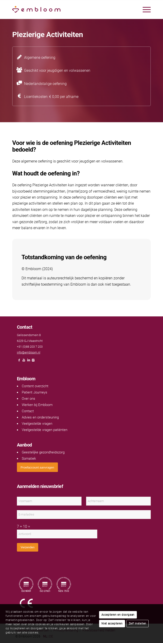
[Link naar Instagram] (33, 361)
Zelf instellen (137, 623)
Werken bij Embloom (37, 405)
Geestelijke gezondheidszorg (43, 452)
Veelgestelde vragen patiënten (44, 430)
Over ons (28, 398)
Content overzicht (35, 386)
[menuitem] (144, 9)
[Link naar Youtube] (24, 361)
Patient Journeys (34, 392)
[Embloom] (67, 9)
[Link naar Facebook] (19, 361)
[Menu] (144, 9)
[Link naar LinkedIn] (28, 361)
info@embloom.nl (28, 352)
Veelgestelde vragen (37, 423)
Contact (28, 411)
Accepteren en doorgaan (118, 614)
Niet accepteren (112, 623)
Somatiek (29, 458)
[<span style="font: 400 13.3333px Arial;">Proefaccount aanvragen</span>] (37, 467)
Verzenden (27, 547)
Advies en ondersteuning (40, 417)
